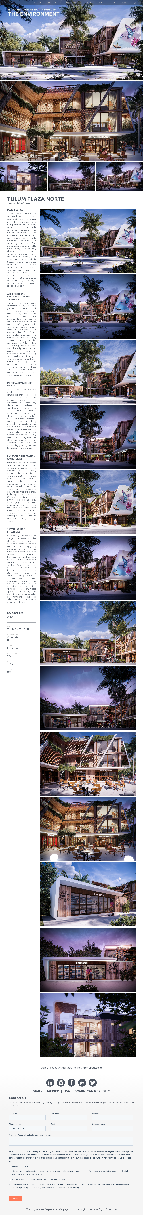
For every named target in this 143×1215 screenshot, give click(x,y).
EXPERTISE (58, 3)
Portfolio (71, 3)
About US (111, 3)
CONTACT (123, 3)
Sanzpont (37, 3)
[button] (132, 3)
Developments (86, 3)
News (48, 3)
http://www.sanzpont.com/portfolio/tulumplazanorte (77, 1068)
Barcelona (38, 1102)
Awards (99, 3)
